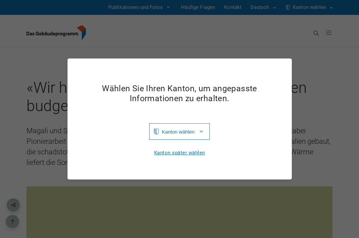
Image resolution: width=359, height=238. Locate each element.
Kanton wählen (178, 132)
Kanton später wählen (179, 152)
